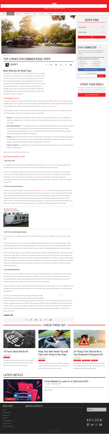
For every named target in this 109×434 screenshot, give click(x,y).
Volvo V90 (52, 165)
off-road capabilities (51, 106)
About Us (5, 418)
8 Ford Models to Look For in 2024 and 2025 (66, 381)
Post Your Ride (59, 13)
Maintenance (86, 360)
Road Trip (7, 357)
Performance (26, 13)
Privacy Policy (7, 423)
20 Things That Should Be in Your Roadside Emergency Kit (88, 353)
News (4, 13)
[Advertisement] (61, 81)
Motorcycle (42, 13)
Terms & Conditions (8, 426)
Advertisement (91, 135)
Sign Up (101, 76)
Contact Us (6, 415)
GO (92, 37)
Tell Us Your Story (91, 95)
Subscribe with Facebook (92, 69)
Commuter (10, 13)
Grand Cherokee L (41, 190)
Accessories (77, 360)
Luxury (34, 13)
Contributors (7, 412)
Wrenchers (50, 13)
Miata (10, 274)
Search (105, 5)
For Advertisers (7, 420)
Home (4, 410)
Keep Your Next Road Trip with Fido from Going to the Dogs (53, 353)
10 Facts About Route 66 (15, 351)
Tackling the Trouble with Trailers (11, 210)
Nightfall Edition (19, 243)
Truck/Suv (18, 13)
